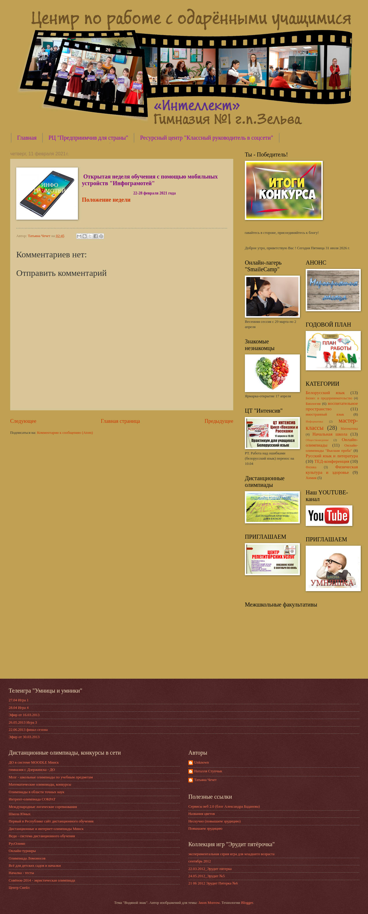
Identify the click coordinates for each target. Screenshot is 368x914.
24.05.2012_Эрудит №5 (206, 876)
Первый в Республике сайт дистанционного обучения (51, 821)
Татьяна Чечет (205, 780)
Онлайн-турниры (22, 851)
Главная (27, 137)
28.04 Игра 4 (19, 708)
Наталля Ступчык (208, 771)
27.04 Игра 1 (19, 700)
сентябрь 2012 (199, 861)
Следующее (23, 421)
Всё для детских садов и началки (35, 866)
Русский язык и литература (332, 455)
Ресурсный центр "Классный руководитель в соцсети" (206, 137)
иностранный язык (325, 414)
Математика (349, 429)
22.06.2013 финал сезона (28, 730)
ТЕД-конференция (331, 461)
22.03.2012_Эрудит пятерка (210, 869)
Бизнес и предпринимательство (329, 398)
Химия (311, 478)
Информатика (314, 421)
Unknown (201, 762)
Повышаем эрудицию (205, 828)
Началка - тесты (21, 873)
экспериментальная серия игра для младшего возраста (231, 854)
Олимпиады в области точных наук (36, 792)
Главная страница (120, 421)
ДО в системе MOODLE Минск (34, 762)
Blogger (247, 903)
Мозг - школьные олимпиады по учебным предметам (51, 777)
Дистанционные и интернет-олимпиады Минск (46, 829)
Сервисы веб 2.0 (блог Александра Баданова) (224, 806)
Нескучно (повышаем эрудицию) (214, 821)
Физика (311, 467)
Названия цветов (201, 814)
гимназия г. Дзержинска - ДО (32, 770)
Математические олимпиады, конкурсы (40, 784)
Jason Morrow (209, 903)
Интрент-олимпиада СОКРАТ (32, 799)
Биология (313, 404)
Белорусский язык (325, 392)
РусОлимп (17, 844)
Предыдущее (219, 421)
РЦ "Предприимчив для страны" (88, 137)
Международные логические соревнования (43, 807)
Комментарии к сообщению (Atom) (65, 433)
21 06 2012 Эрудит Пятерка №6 (213, 883)
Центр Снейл (19, 888)
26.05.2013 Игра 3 (23, 722)
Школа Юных (19, 814)
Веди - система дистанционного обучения (42, 836)
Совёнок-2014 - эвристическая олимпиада (42, 880)
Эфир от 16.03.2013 (24, 715)
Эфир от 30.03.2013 (24, 737)
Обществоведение (317, 440)
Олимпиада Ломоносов (27, 858)
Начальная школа (329, 433)
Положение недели (106, 199)
